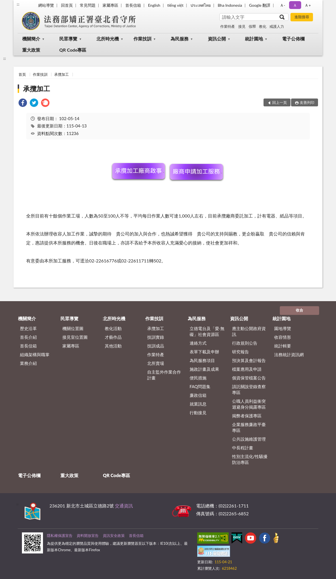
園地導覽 (282, 328)
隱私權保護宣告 (59, 535)
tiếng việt (175, 5)
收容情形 (282, 337)
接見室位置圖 (75, 337)
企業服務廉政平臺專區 (249, 427)
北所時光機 (107, 38)
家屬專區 (110, 5)
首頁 (22, 74)
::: (18, 4)
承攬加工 (61, 74)
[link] (23, 103)
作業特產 (227, 26)
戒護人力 (276, 26)
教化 (262, 26)
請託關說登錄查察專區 (249, 389)
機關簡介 (31, 38)
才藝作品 (113, 337)
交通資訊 (124, 505)
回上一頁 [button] (279, 102)
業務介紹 (28, 363)
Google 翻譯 (259, 5)
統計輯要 (282, 345)
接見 (242, 26)
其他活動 (113, 345)
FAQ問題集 (200, 386)
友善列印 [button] (307, 102)
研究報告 (240, 351)
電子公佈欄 (293, 38)
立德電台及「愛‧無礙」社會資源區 (207, 331)
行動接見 (198, 412)
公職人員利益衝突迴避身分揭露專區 (249, 404)
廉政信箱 (198, 395)
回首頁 (67, 5)
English (154, 5)
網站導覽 (46, 5)
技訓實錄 (155, 337)
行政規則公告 (244, 342)
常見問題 (88, 5)
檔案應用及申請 (247, 369)
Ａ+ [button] (308, 5)
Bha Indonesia (230, 5)
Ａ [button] (295, 5)
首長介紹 (28, 337)
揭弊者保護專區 (247, 415)
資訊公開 (217, 38)
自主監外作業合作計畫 (164, 374)
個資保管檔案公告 (249, 377)
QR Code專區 (72, 49)
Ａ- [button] (282, 5)
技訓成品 (155, 345)
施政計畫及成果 (204, 369)
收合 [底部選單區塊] (299, 310)
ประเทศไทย (200, 5)
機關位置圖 (72, 328)
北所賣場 (155, 363)
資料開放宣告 (88, 535)
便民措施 (198, 377)
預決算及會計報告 (249, 360)
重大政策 (31, 49)
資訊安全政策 (114, 535)
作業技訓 (142, 38)
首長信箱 (133, 5)
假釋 (252, 26)
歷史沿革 (28, 328)
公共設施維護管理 (249, 438)
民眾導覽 (68, 38)
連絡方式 (198, 342)
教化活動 (113, 328)
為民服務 (180, 38)
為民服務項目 (202, 360)
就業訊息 (198, 403)
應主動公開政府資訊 (249, 331)
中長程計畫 (242, 447)
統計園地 (254, 38)
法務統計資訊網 (289, 354)
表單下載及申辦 (204, 351)
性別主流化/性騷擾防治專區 (250, 459)
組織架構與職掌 (34, 354)
